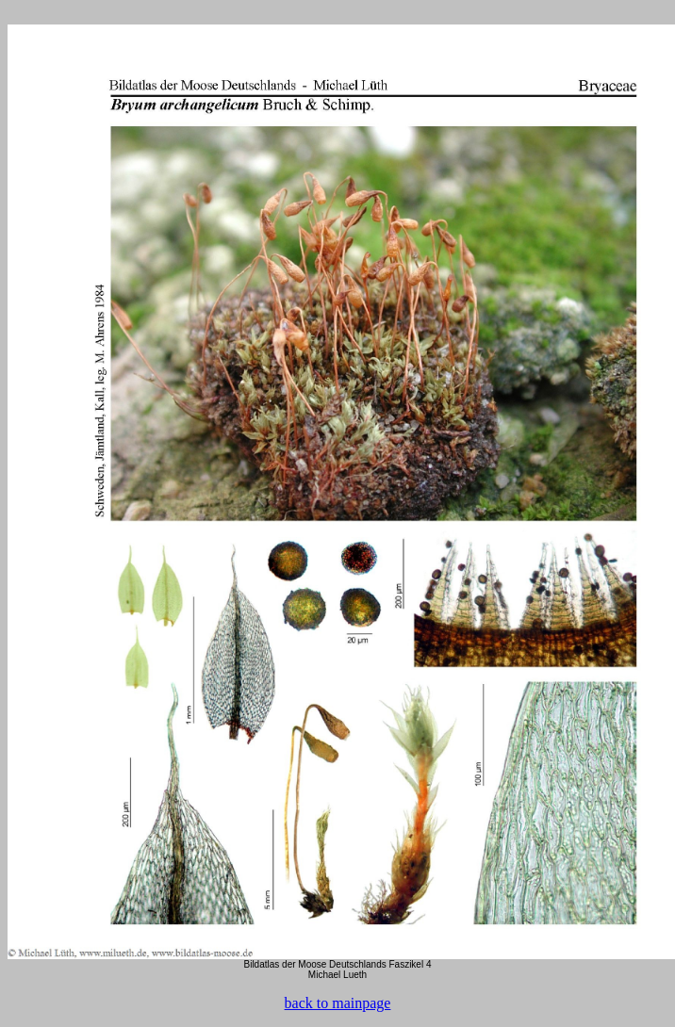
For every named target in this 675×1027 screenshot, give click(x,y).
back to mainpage (338, 1003)
